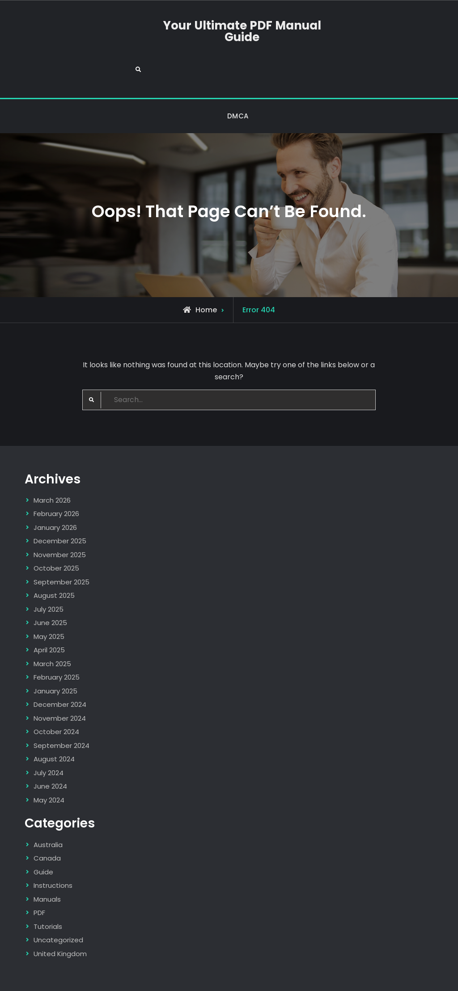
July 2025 (49, 577)
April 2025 (49, 618)
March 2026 (52, 468)
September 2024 (61, 713)
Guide (43, 839)
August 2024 (54, 727)
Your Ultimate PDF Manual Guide (229, 32)
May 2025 (49, 604)
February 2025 (57, 645)
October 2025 (56, 536)
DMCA (238, 83)
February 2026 (56, 482)
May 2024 (49, 768)
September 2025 (61, 549)
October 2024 (56, 700)
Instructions (53, 853)
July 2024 (49, 740)
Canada (47, 826)
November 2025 (60, 522)
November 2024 (60, 686)
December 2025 (60, 509)
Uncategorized (58, 907)
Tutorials (48, 894)
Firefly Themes (342, 975)
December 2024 (60, 672)
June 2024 (50, 754)
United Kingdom (60, 921)
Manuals (47, 867)
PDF (39, 880)
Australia (48, 812)
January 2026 (55, 495)
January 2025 (55, 658)
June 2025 (50, 591)
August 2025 (54, 563)
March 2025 (52, 631)
